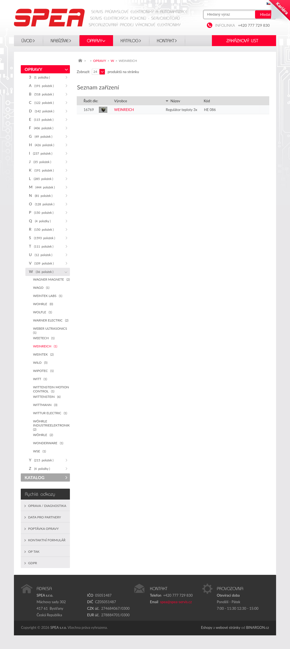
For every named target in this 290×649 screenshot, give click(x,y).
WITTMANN (45, 405)
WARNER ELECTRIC (51, 320)
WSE (39, 451)
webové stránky (228, 627)
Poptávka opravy (43, 529)
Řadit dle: (91, 101)
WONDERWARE (48, 443)
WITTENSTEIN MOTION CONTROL (51, 389)
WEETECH (44, 338)
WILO (40, 362)
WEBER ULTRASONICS (51, 330)
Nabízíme (60, 40)
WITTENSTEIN (47, 397)
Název (172, 101)
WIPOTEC (43, 371)
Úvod (26, 40)
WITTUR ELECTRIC (50, 413)
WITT (40, 379)
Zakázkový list (242, 40)
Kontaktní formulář (47, 540)
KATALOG (129, 40)
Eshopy (206, 627)
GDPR (32, 563)
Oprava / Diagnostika (47, 506)
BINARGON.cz (257, 627)
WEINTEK (43, 354)
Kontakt (165, 40)
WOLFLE (42, 312)
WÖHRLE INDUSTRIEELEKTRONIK (51, 425)
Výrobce (120, 101)
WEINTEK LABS (47, 296)
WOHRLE (43, 304)
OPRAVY (94, 40)
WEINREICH (45, 346)
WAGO (41, 288)
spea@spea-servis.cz (176, 602)
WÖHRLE (43, 435)
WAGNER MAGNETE (51, 279)
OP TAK (34, 551)
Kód (207, 101)
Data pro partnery (44, 517)
